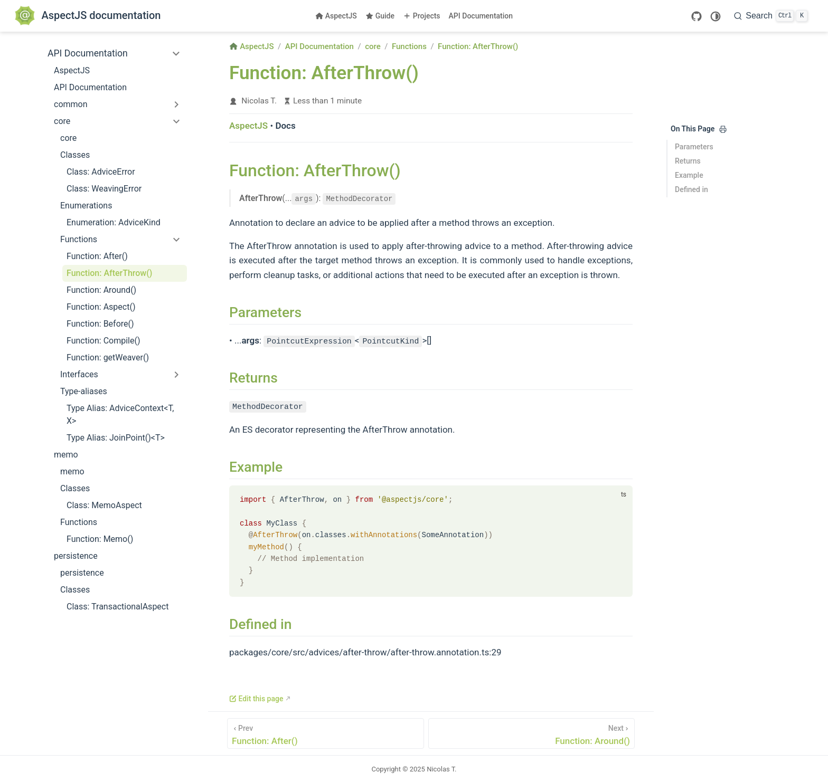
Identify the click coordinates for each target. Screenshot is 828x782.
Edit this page (256, 698)
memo (72, 471)
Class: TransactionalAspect (117, 607)
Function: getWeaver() (108, 357)
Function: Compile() (103, 341)
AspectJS (336, 16)
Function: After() (97, 256)
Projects (421, 16)
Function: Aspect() (101, 307)
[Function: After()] (325, 733)
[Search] (770, 16)
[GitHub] (696, 16)
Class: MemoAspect (104, 505)
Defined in (691, 189)
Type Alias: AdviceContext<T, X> (120, 414)
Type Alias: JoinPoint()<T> (116, 438)
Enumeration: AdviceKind (114, 222)
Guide (379, 16)
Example (689, 175)
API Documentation (481, 16)
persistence (82, 573)
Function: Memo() (100, 539)
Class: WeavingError (104, 189)
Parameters (694, 146)
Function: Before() (100, 324)
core (68, 138)
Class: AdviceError (101, 172)
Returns (688, 161)
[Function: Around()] (531, 733)
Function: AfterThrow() (109, 273)
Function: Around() (101, 290)
